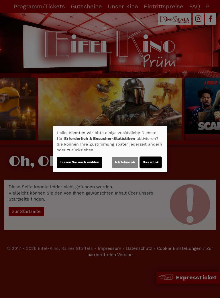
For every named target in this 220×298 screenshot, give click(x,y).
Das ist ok (151, 162)
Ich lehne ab (125, 162)
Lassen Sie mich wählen (79, 162)
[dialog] (110, 149)
